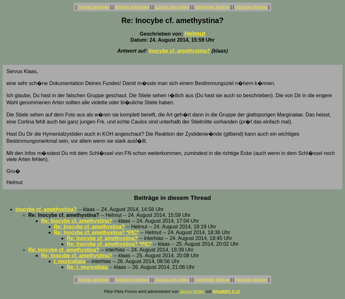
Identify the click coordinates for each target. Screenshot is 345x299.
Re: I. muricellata (87, 267)
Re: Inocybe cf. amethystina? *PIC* (96, 232)
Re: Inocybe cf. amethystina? (76, 221)
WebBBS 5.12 (226, 291)
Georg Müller (192, 291)
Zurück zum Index (172, 6)
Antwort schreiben (132, 6)
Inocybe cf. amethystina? (179, 51)
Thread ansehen (93, 6)
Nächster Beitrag (251, 6)
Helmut (194, 33)
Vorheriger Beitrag (212, 6)
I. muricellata (69, 261)
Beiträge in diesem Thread (172, 197)
